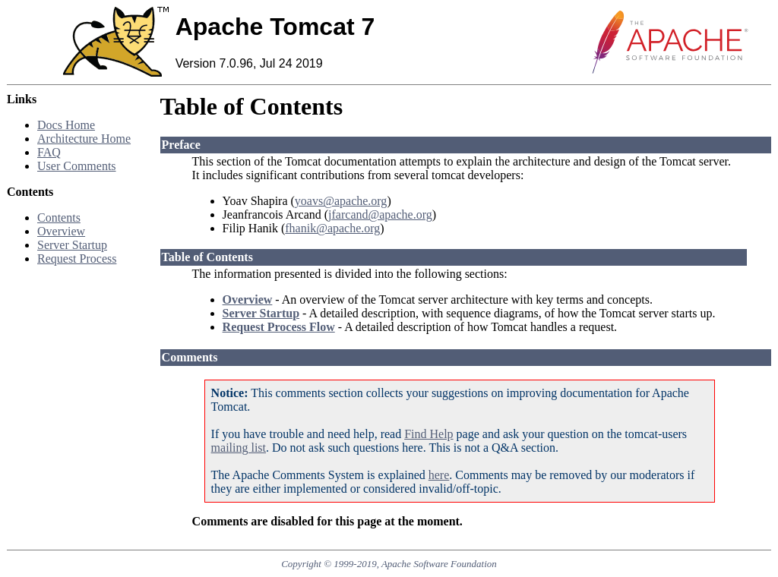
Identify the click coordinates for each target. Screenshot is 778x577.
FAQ (49, 152)
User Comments (76, 165)
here (439, 474)
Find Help (428, 433)
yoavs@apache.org (341, 200)
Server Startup (72, 244)
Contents (59, 217)
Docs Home (66, 124)
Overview (61, 231)
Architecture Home (84, 138)
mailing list (238, 447)
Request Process (76, 258)
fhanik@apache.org (332, 228)
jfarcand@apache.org (380, 214)
